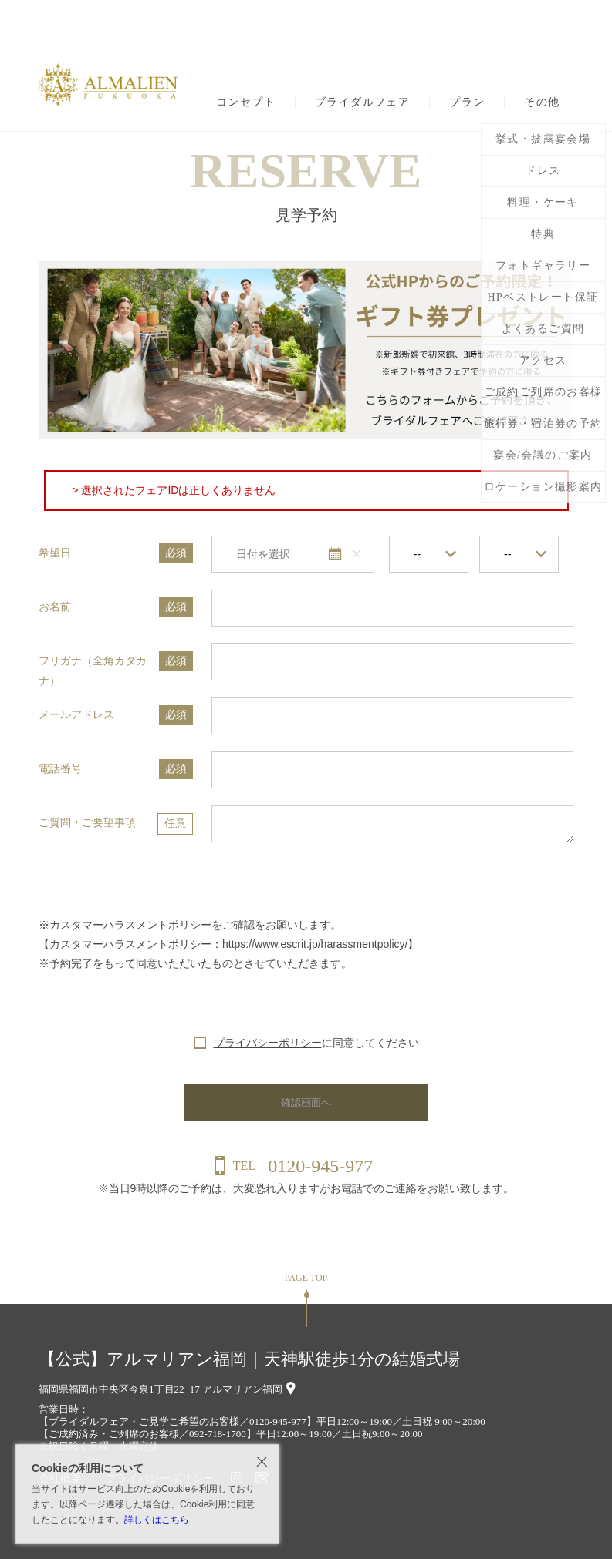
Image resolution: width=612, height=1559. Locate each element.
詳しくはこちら (156, 1519)
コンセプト (246, 102)
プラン (467, 102)
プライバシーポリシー (268, 1043)
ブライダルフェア (362, 102)
